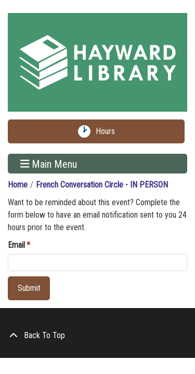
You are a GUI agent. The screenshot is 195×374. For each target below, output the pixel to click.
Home (18, 185)
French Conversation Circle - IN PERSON (102, 185)
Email (16, 245)
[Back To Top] (97, 335)
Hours (107, 131)
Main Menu (48, 163)
